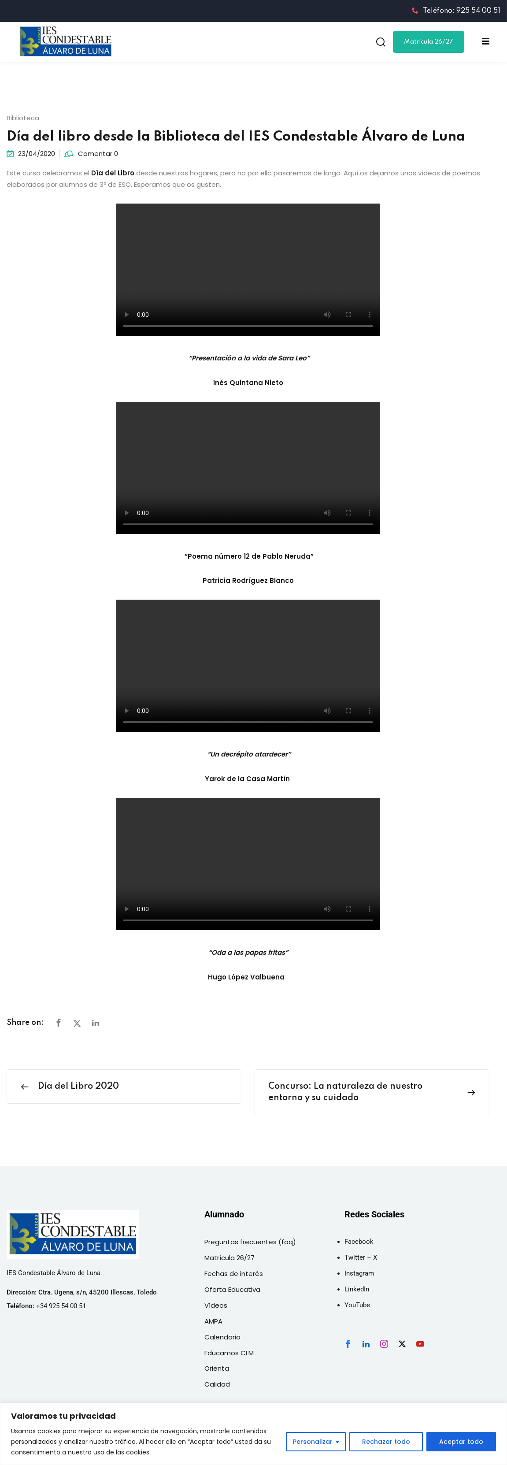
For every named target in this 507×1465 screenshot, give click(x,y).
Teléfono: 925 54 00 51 (456, 11)
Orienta (216, 1368)
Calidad (217, 1384)
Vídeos (215, 1305)
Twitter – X (360, 1257)
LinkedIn (356, 1289)
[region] (253, 1434)
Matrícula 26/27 (428, 42)
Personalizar (313, 1441)
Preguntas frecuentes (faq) (250, 1241)
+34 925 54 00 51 (61, 1306)
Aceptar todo (461, 1441)
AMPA (213, 1321)
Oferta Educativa (232, 1289)
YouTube (357, 1305)
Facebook (359, 1242)
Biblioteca (23, 117)
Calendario (222, 1337)
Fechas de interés (233, 1273)
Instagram (359, 1273)
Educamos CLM (229, 1352)
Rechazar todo (386, 1441)
